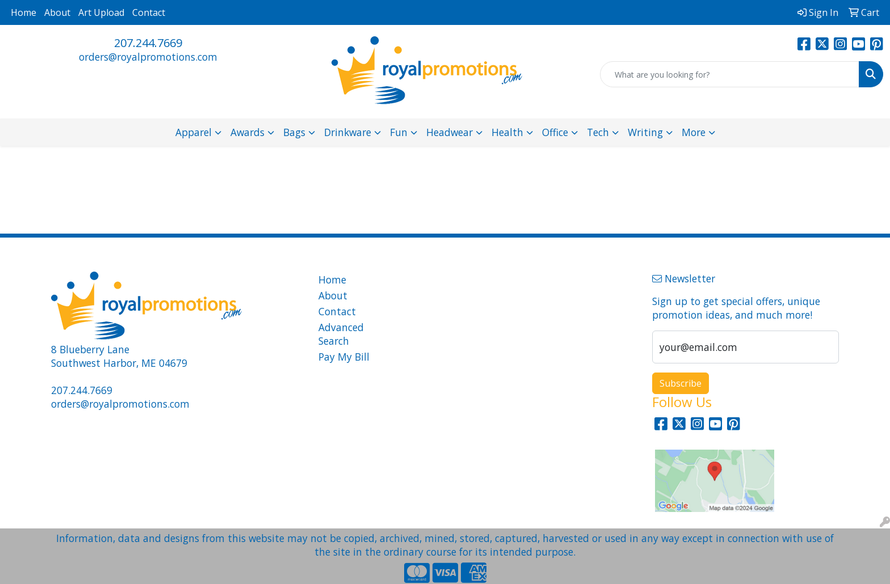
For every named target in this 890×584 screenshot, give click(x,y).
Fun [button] (399, 132)
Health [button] (507, 132)
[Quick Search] (729, 74)
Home (23, 12)
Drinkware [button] (347, 132)
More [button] (694, 132)
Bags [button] (294, 132)
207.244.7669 (148, 42)
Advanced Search (341, 334)
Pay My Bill (344, 356)
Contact (148, 12)
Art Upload (101, 12)
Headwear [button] (449, 132)
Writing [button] (645, 132)
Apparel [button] (193, 132)
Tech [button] (598, 132)
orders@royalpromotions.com (148, 57)
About (57, 12)
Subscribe (681, 383)
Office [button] (555, 132)
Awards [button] (247, 132)
